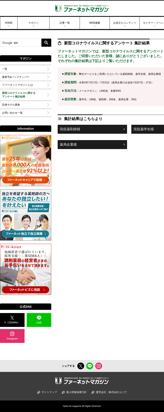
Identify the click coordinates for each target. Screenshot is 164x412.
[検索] (20, 43)
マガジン (33, 22)
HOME (9, 22)
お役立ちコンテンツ (124, 22)
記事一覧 (65, 22)
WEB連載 (94, 22)
